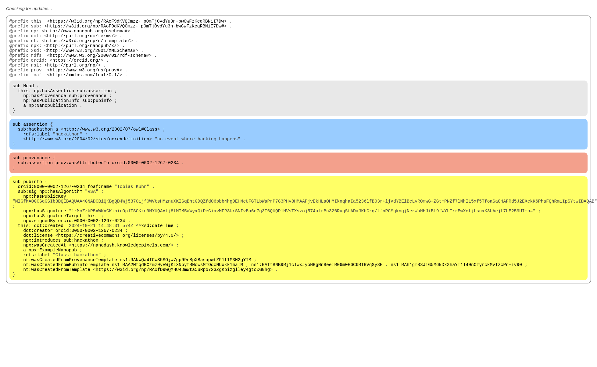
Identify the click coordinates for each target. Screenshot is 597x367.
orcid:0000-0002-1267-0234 (145, 193)
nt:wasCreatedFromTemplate (56, 324)
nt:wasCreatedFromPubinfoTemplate (66, 318)
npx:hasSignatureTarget (52, 257)
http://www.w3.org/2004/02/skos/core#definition (87, 165)
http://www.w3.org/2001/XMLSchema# (91, 59)
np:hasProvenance (44, 113)
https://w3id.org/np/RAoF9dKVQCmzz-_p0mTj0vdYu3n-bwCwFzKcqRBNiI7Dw (137, 22)
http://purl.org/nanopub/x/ (82, 52)
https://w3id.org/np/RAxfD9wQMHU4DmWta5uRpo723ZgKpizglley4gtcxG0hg (183, 324)
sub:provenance (87, 113)
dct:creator (38, 275)
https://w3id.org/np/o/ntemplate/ (87, 46)
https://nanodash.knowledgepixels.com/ (120, 293)
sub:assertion (94, 107)
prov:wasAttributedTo (82, 193)
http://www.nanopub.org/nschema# (85, 34)
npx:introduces (42, 287)
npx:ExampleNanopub (53, 300)
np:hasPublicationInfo (51, 120)
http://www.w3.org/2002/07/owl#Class (110, 153)
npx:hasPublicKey (44, 232)
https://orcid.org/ (76, 71)
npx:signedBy (39, 263)
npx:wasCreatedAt (44, 293)
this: (24, 107)
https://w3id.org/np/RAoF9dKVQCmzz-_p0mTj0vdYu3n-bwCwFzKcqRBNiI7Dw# (135, 28)
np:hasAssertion (54, 107)
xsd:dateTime (157, 269)
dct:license (38, 281)
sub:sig (27, 226)
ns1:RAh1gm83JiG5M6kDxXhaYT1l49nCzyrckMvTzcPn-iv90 (456, 318)
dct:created (48, 269)
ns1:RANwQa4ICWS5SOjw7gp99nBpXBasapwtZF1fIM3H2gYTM (185, 312)
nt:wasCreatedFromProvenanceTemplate (70, 312)
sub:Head (23, 101)
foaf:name (100, 220)
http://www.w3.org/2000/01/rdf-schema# (99, 65)
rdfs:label (36, 159)
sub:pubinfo (97, 120)
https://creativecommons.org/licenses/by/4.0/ (117, 281)
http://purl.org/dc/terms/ (80, 40)
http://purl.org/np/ (72, 77)
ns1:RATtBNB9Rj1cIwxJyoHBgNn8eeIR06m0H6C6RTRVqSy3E (317, 318)
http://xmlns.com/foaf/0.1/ (85, 89)
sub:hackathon (35, 153)
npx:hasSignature (44, 251)
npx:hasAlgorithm (60, 226)
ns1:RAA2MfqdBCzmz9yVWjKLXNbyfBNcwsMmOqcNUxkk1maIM (177, 318)
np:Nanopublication (53, 126)
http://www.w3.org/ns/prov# (85, 83)
